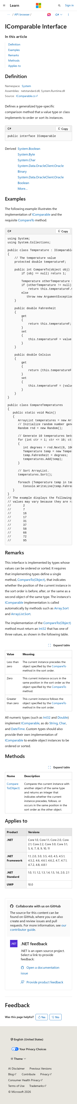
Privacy (44, 1074)
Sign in (69, 5)
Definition (14, 44)
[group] (38, 389)
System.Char (27, 160)
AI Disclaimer (16, 1068)
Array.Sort (61, 608)
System (26, 86)
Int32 (42, 628)
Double (62, 717)
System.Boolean (29, 148)
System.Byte (26, 154)
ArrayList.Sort (20, 614)
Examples (14, 50)
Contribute (28, 1074)
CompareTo (26, 220)
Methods (14, 60)
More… (23, 188)
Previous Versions (41, 1068)
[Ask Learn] (49, 14)
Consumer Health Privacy (24, 1080)
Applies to (14, 66)
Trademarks (36, 1086)
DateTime (18, 729)
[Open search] (59, 5)
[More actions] (68, 14)
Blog (11, 1074)
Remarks (13, 55)
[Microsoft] (38, 5)
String (53, 723)
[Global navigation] (4, 5)
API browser (22, 14)
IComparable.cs (25, 96)
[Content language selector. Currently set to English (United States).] (27, 1039)
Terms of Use (16, 1086)
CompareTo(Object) (31, 579)
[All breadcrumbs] (8, 14)
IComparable (41, 214)
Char (62, 723)
